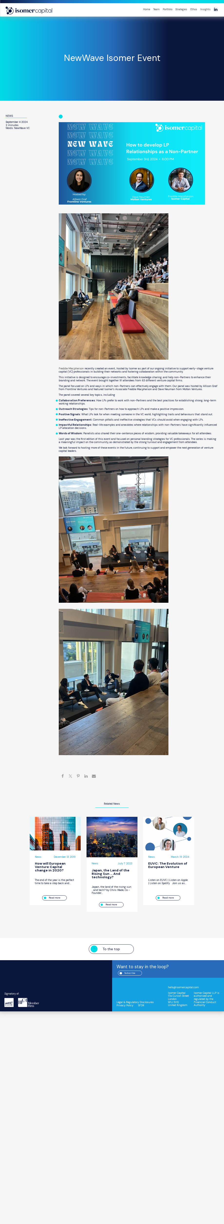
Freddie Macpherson (73, 368)
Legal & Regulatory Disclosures (137, 1002)
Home (146, 9)
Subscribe (134, 973)
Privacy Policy (126, 1005)
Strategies (181, 9)
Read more (54, 897)
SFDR (143, 1005)
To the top (111, 949)
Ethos (193, 9)
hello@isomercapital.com (185, 987)
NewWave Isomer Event (112, 58)
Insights (205, 9)
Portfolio (167, 9)
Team (156, 9)
